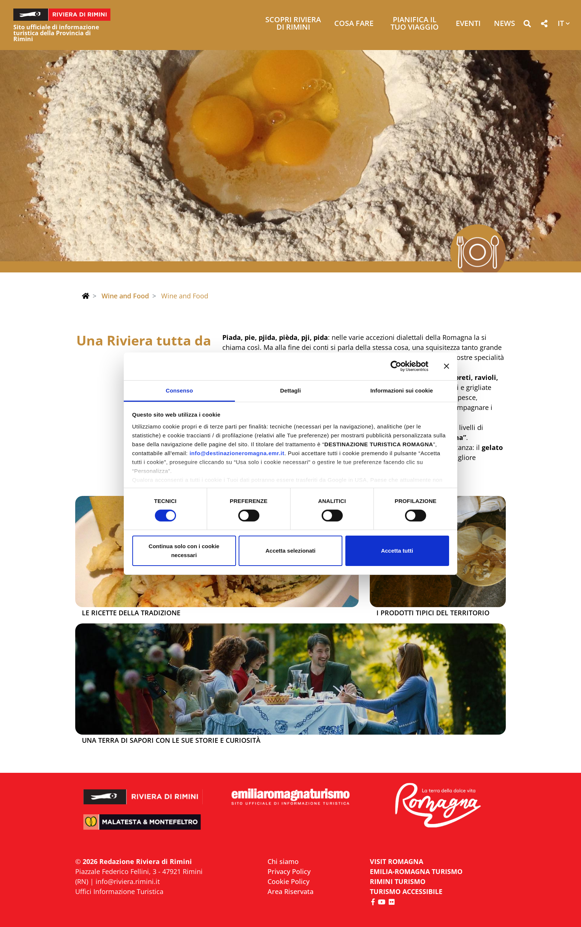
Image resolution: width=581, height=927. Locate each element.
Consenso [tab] (179, 390)
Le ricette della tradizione (131, 613)
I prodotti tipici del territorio (432, 613)
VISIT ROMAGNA (396, 861)
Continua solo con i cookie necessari (184, 550)
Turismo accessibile (406, 891)
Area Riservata (290, 891)
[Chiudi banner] (446, 366)
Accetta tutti (397, 550)
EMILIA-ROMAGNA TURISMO (416, 871)
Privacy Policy (289, 871)
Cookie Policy (288, 881)
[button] (527, 25)
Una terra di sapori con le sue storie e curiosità (171, 740)
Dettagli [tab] (290, 390)
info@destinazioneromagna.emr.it (236, 453)
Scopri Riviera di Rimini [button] (293, 24)
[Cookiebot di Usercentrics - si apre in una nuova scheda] (395, 366)
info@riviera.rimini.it (128, 881)
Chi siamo (283, 861)
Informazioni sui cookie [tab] (402, 390)
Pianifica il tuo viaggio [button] (415, 24)
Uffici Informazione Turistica (119, 891)
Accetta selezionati (290, 550)
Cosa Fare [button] (354, 24)
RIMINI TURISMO (397, 881)
